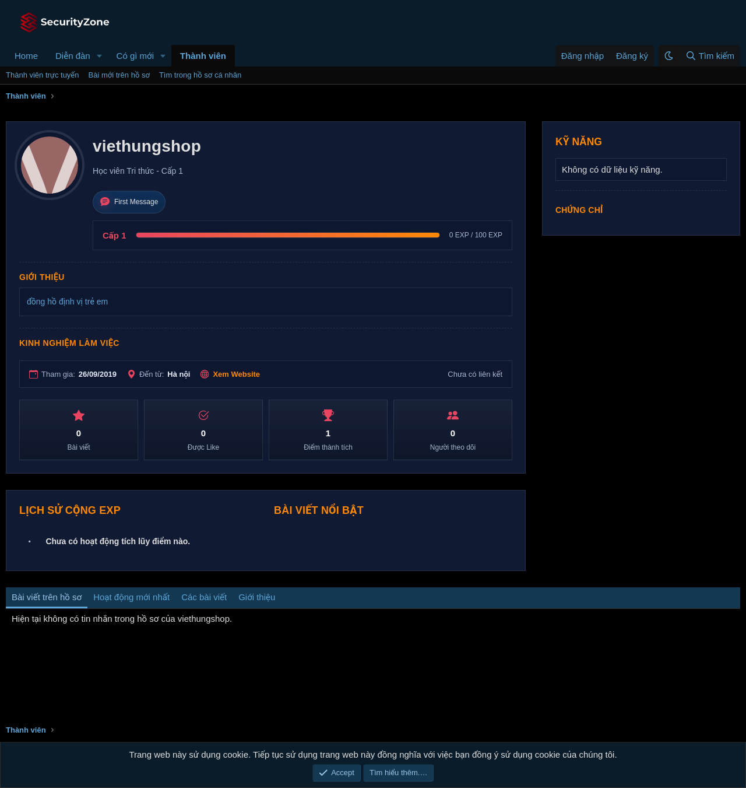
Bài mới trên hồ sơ (119, 75)
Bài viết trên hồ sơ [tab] (47, 597)
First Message (129, 201)
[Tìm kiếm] (709, 55)
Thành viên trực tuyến (42, 75)
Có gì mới (135, 56)
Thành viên (203, 56)
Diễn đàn (72, 56)
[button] (100, 55)
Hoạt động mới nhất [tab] (131, 597)
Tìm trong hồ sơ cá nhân (200, 75)
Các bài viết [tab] (204, 597)
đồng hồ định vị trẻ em (67, 301)
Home (26, 56)
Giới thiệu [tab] (256, 597)
